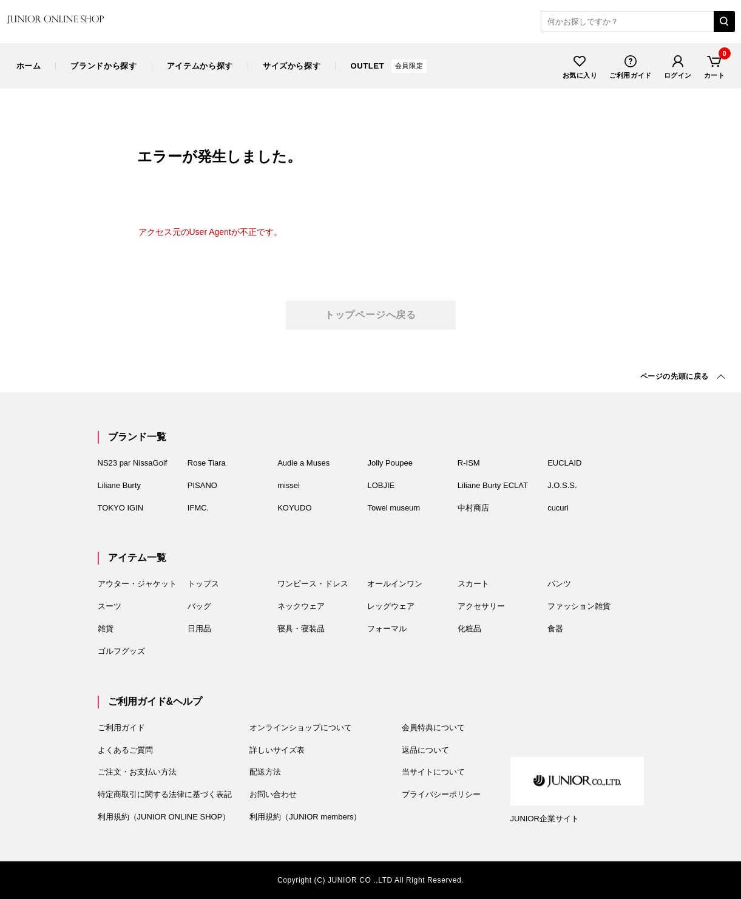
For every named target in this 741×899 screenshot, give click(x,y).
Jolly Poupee (389, 462)
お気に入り (580, 66)
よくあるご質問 (125, 750)
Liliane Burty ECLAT (493, 485)
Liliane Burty (119, 485)
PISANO (202, 485)
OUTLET (388, 65)
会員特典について (433, 727)
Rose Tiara (207, 462)
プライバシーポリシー (441, 794)
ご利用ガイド (630, 66)
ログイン (678, 66)
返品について (425, 750)
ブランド (103, 65)
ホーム (28, 65)
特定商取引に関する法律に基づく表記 (165, 794)
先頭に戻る (674, 376)
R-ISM (469, 462)
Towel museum (393, 507)
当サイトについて (433, 771)
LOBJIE (380, 485)
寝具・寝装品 (301, 628)
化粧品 (469, 628)
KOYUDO (294, 507)
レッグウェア (390, 606)
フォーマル (387, 628)
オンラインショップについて (300, 727)
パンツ (559, 583)
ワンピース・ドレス (312, 583)
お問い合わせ (273, 794)
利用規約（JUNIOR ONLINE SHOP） (164, 816)
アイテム (200, 65)
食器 (555, 628)
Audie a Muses (303, 462)
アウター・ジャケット (137, 583)
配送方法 (265, 771)
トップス (203, 583)
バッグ (199, 606)
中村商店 (473, 507)
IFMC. (198, 507)
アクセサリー (481, 606)
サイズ (292, 65)
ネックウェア (301, 606)
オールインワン (394, 583)
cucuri (558, 507)
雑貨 (105, 628)
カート (714, 66)
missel (288, 485)
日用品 (199, 628)
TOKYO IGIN (121, 507)
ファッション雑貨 (579, 606)
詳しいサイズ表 (277, 750)
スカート (473, 583)
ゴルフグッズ (121, 651)
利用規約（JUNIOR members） (305, 816)
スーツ (109, 606)
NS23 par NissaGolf (132, 462)
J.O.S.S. (562, 485)
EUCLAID (564, 462)
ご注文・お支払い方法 (137, 771)
